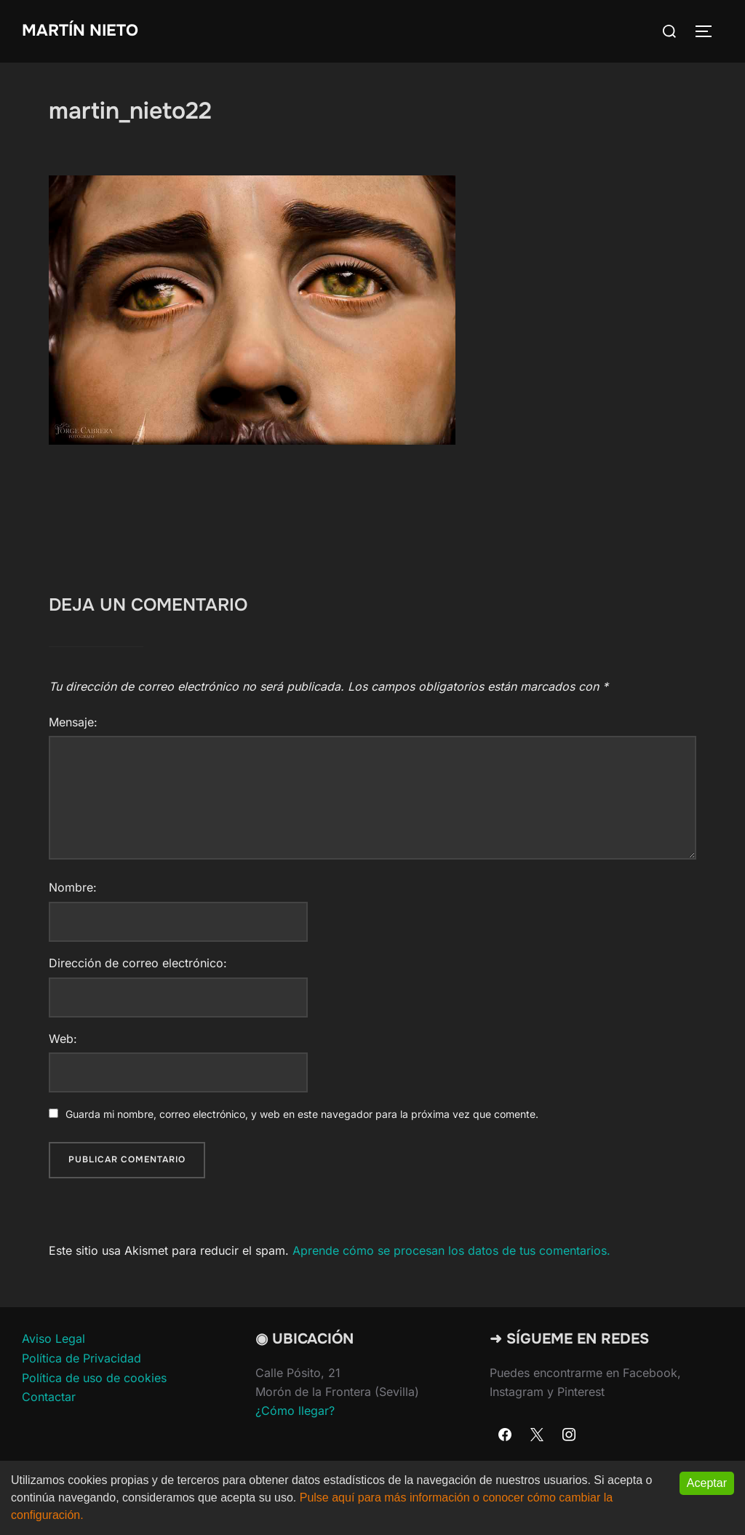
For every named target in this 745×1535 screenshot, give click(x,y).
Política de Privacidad (81, 1358)
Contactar (49, 1396)
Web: (63, 1038)
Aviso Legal (53, 1338)
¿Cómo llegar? (295, 1410)
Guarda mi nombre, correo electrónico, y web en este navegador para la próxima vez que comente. (301, 1114)
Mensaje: (73, 722)
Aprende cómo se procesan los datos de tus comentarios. (451, 1250)
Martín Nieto (80, 30)
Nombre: (73, 887)
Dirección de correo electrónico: (138, 963)
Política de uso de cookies (94, 1378)
